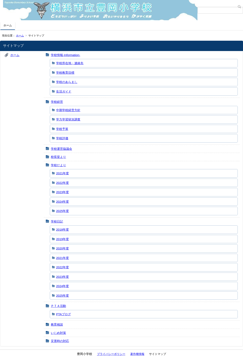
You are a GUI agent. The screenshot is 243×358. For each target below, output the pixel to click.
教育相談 (57, 324)
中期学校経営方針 (68, 110)
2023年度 (62, 192)
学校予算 (62, 129)
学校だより (58, 165)
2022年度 (62, 182)
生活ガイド (63, 91)
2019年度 (62, 239)
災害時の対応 (60, 341)
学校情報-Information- (65, 55)
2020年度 (62, 248)
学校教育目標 (65, 72)
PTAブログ (63, 314)
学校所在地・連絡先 (69, 63)
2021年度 (62, 173)
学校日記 (57, 221)
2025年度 (62, 211)
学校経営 (57, 101)
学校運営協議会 (61, 148)
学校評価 (62, 138)
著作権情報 (137, 354)
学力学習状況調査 (68, 119)
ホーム (7, 25)
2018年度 (62, 229)
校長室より (58, 157)
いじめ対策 (58, 333)
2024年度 (62, 201)
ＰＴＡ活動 (58, 306)
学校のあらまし (66, 82)
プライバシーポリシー (111, 354)
